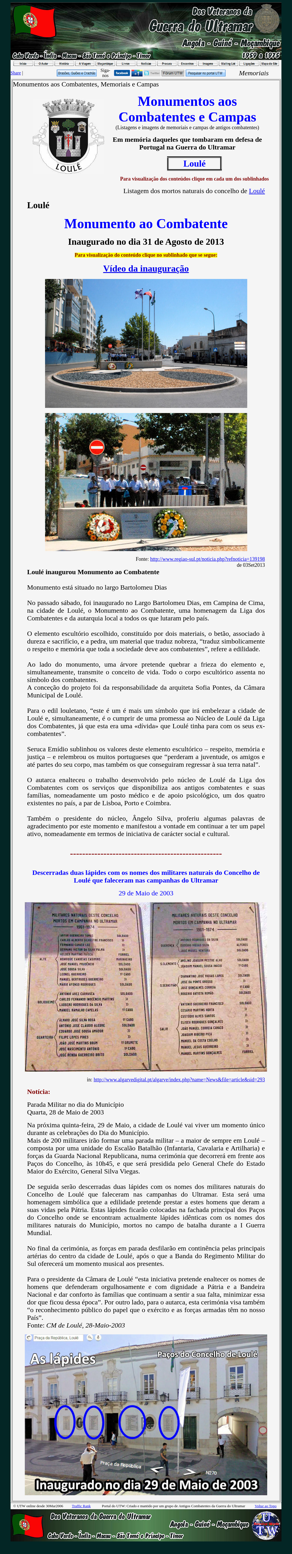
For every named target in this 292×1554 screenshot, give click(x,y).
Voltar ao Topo (266, 1506)
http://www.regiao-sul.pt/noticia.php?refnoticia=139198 (207, 559)
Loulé (257, 191)
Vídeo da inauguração (146, 268)
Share (16, 72)
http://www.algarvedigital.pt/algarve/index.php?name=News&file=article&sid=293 (179, 1079)
